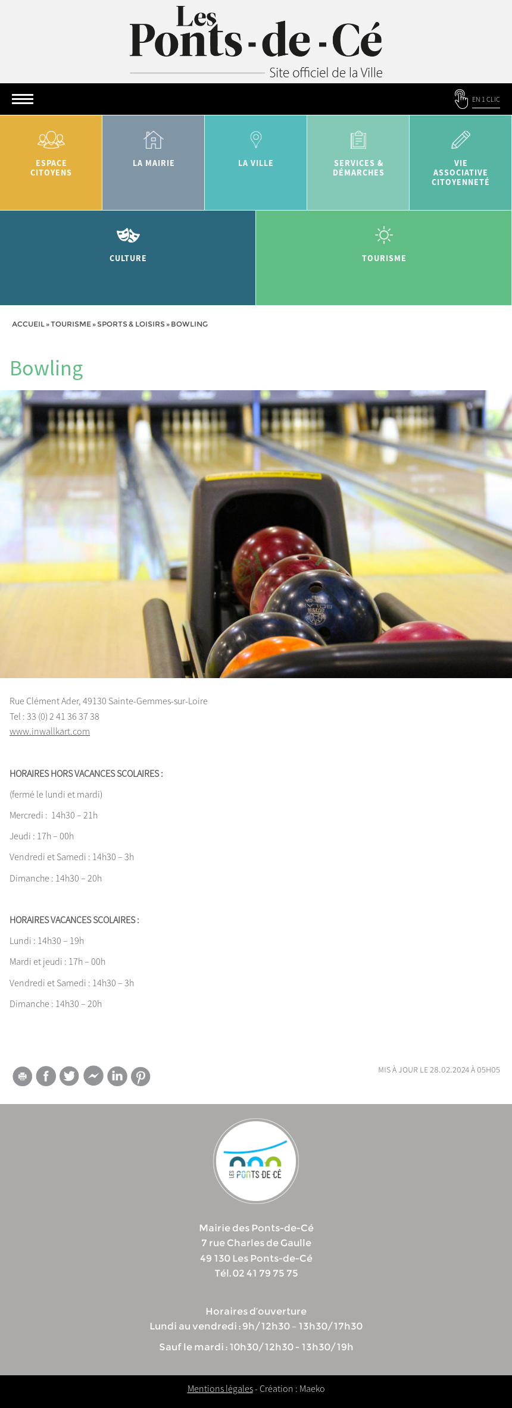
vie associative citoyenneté (461, 154)
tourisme (384, 240)
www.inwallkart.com (50, 731)
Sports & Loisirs (131, 323)
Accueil (28, 323)
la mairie (153, 144)
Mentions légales (220, 1388)
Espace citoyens (51, 149)
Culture (128, 240)
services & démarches (358, 149)
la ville (256, 144)
